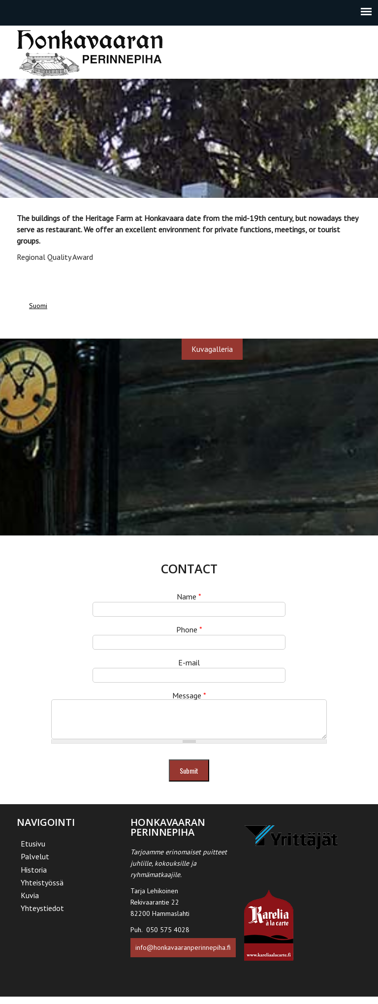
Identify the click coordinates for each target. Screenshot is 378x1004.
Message (189, 695)
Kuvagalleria (212, 349)
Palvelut (35, 864)
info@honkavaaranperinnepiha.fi (183, 954)
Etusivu (33, 851)
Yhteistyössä (42, 890)
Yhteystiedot (42, 915)
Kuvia (30, 903)
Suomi (38, 305)
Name (189, 596)
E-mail (189, 662)
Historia (34, 877)
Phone (189, 629)
